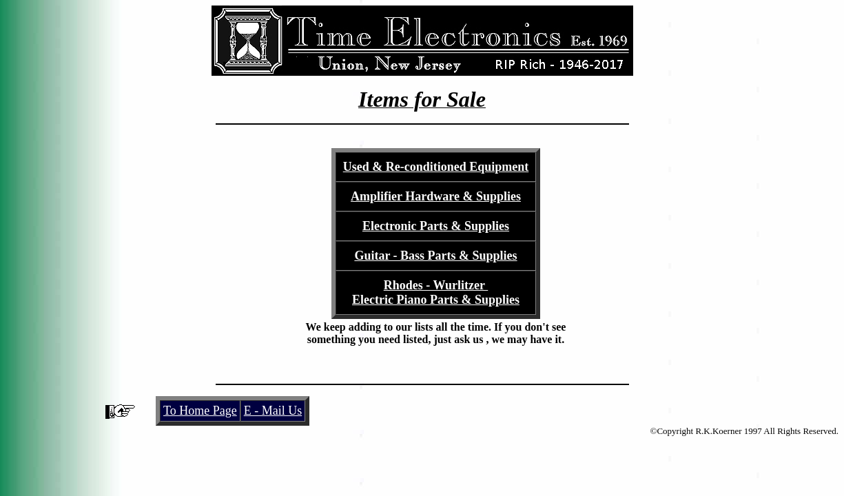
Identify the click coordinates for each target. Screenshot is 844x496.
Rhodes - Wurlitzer (436, 285)
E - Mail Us (273, 410)
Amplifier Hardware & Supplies (436, 196)
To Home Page (200, 410)
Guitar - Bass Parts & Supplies (435, 255)
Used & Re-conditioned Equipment (436, 167)
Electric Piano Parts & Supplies (435, 300)
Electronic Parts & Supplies (435, 226)
